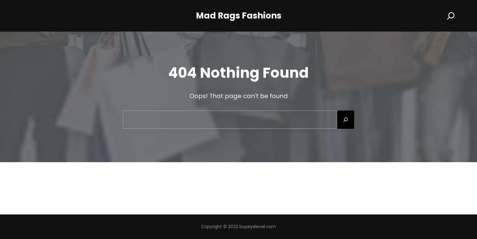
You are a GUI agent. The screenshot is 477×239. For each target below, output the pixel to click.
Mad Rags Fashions (238, 16)
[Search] (450, 15)
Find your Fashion (39, 15)
